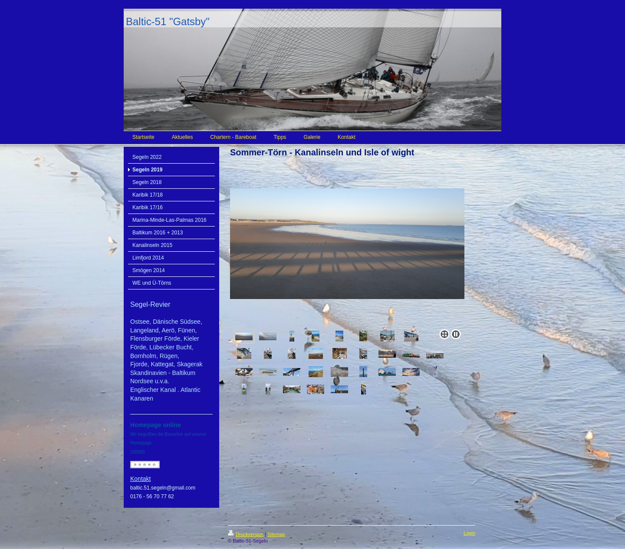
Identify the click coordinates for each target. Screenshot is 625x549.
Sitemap (276, 534)
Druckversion (245, 534)
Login (469, 533)
